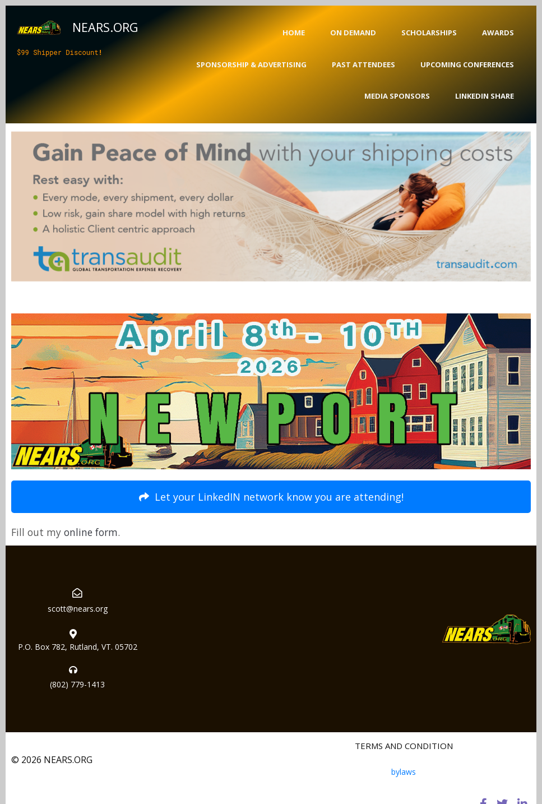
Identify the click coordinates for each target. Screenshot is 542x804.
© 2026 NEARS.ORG (51, 760)
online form (91, 532)
